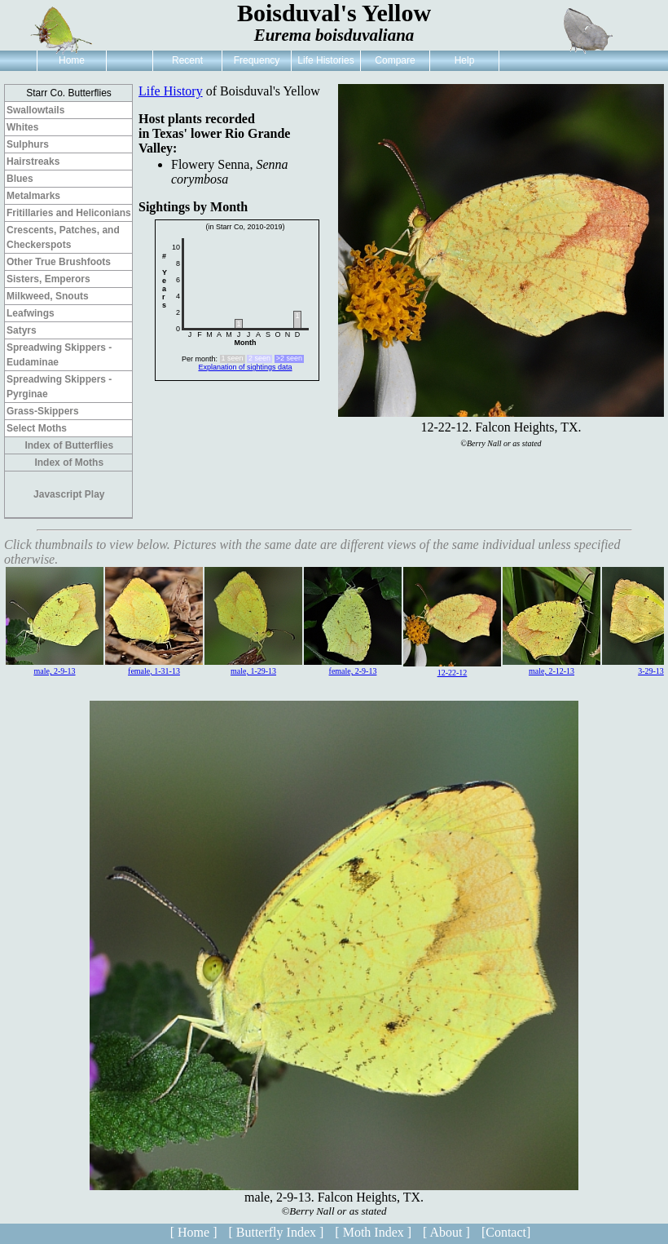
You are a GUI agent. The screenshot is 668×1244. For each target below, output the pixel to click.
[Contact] (505, 1232)
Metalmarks (33, 195)
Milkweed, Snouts (48, 296)
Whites (22, 127)
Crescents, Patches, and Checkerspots (63, 237)
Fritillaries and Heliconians (69, 213)
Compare (395, 60)
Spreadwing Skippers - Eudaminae (59, 355)
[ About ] (446, 1232)
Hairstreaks (33, 161)
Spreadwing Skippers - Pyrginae (59, 387)
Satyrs (22, 330)
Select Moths (37, 428)
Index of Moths (68, 462)
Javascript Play (68, 494)
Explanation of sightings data (245, 367)
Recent (187, 60)
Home (72, 60)
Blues (20, 178)
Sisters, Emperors (48, 279)
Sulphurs (28, 144)
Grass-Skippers (43, 411)
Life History (170, 91)
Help (465, 60)
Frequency (257, 60)
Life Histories (325, 60)
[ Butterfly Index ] (275, 1232)
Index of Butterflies (68, 445)
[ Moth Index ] (373, 1232)
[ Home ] (194, 1232)
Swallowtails (35, 110)
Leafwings (31, 313)
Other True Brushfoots (59, 262)
